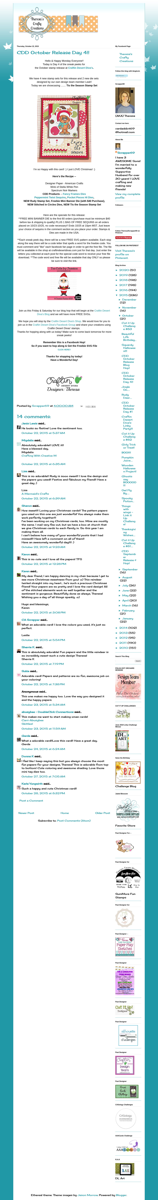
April (126, 600)
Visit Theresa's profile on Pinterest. (125, 254)
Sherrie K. (28, 647)
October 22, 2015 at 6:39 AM (43, 498)
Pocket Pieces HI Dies (80, 197)
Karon (26, 554)
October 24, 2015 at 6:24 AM (43, 749)
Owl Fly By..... (127, 492)
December (129, 299)
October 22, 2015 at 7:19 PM (43, 663)
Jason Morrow (88, 1195)
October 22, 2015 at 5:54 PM (43, 640)
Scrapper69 (126, 152)
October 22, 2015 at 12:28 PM (44, 563)
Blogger (121, 1195)
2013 (124, 632)
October (128, 315)
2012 (124, 637)
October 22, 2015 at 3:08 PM (44, 612)
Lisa (24, 471)
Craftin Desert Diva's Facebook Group (54, 324)
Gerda (26, 735)
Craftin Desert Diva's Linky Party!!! (127, 422)
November (129, 307)
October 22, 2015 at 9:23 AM (43, 547)
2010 (124, 647)
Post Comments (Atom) (74, 820)
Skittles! (27, 723)
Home (65, 813)
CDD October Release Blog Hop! (128, 362)
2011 (123, 642)
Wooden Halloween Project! (129, 468)
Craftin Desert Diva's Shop (66, 321)
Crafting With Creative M (39, 455)
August (127, 577)
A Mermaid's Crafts (35, 493)
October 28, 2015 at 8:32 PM (43, 793)
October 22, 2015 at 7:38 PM (43, 684)
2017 (123, 285)
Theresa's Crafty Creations (126, 57)
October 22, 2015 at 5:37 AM (43, 433)
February (128, 610)
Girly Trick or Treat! (129, 446)
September (130, 569)
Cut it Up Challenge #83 (128, 326)
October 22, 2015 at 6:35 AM (43, 464)
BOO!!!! (126, 452)
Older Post (102, 813)
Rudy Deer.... (127, 396)
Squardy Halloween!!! (128, 348)
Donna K (28, 756)
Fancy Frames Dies (74, 194)
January (127, 618)
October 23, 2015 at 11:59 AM (44, 728)
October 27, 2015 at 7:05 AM (43, 776)
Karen (25, 571)
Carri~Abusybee (33, 720)
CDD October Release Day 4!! (128, 377)
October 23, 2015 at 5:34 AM (43, 704)
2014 (123, 627)
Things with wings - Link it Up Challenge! (128, 515)
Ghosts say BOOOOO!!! (129, 481)
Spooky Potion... (128, 500)
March (127, 605)
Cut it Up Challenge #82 (128, 436)
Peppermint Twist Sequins (50, 197)
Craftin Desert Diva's (80, 67)
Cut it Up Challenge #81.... (128, 543)
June (126, 590)
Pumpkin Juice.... (127, 459)
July (125, 585)
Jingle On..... (126, 388)
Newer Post (26, 813)
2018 (124, 280)
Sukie (25, 671)
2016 (124, 290)
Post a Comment (31, 800)
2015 (124, 295)
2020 (124, 270)
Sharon (27, 505)
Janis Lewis (29, 423)
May (125, 595)
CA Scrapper (31, 619)
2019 (124, 275)
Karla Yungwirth (32, 783)
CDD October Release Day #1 (128, 407)
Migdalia (27, 440)
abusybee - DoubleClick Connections (48, 712)
